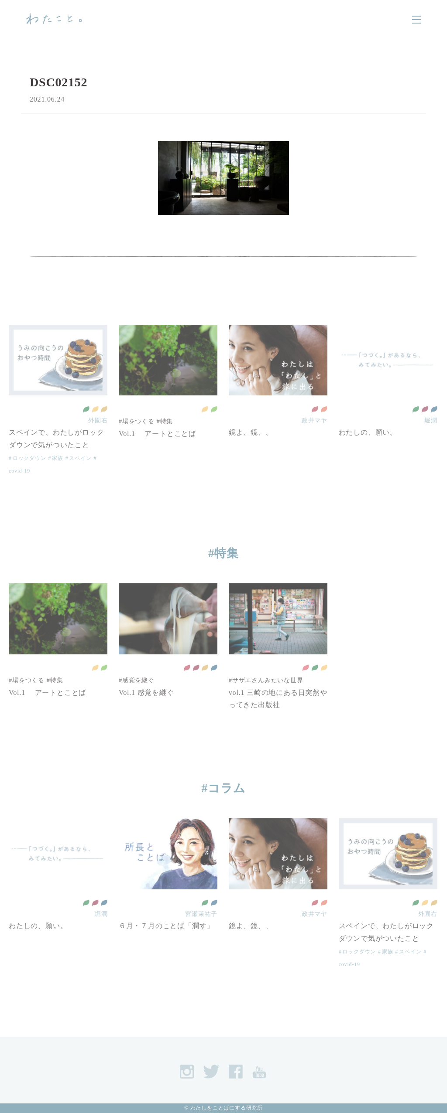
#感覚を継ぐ (137, 693)
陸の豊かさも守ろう (213, 422)
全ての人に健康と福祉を (86, 422)
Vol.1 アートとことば (157, 446)
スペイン (80, 471)
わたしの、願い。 (368, 445)
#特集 (165, 434)
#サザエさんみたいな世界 (266, 693)
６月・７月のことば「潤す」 (166, 939)
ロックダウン (29, 471)
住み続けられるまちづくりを (95, 422)
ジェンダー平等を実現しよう (323, 422)
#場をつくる (137, 434)
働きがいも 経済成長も (424, 422)
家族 (57, 471)
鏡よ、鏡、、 (251, 445)
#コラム (224, 788)
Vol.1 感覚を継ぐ (146, 705)
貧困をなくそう (305, 681)
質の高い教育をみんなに (314, 422)
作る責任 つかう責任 (103, 422)
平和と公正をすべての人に (433, 422)
